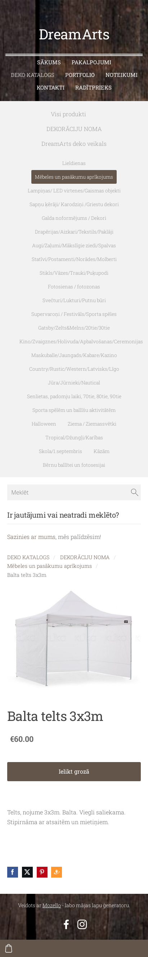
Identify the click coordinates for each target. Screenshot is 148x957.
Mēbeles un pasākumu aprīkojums (49, 565)
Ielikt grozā (74, 771)
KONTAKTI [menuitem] (50, 87)
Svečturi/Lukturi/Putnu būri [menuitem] (74, 300)
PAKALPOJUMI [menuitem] (91, 62)
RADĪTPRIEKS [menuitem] (93, 87)
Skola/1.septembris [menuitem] (60, 451)
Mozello (51, 905)
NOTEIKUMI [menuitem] (122, 74)
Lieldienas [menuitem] (74, 163)
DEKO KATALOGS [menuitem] (32, 74)
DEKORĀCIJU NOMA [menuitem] (74, 128)
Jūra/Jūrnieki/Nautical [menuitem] (74, 382)
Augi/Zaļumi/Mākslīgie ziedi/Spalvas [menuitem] (74, 245)
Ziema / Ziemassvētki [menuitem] (92, 424)
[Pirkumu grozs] (8, 948)
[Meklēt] (74, 492)
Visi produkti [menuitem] (68, 114)
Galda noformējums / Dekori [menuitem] (74, 218)
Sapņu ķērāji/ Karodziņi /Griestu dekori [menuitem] (74, 204)
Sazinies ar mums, (32, 536)
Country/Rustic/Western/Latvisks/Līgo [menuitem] (74, 369)
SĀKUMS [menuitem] (49, 62)
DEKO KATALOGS (28, 557)
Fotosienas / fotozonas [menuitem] (74, 286)
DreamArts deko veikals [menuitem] (74, 143)
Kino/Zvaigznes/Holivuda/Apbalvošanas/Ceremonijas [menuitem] (81, 341)
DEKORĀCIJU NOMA (85, 557)
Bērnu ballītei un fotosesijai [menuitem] (74, 465)
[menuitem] (97, 112)
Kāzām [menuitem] (101, 451)
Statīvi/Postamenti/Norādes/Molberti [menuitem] (74, 259)
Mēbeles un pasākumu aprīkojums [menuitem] (74, 177)
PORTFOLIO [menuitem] (80, 74)
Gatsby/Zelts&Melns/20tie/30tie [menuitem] (74, 328)
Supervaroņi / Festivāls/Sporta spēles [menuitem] (74, 314)
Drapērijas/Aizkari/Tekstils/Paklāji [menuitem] (74, 232)
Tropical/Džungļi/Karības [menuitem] (74, 437)
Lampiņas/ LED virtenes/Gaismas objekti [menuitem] (74, 190)
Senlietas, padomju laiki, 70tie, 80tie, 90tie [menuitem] (74, 396)
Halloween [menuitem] (44, 424)
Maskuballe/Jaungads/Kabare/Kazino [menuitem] (74, 355)
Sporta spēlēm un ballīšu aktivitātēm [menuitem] (74, 410)
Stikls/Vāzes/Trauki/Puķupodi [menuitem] (74, 273)
